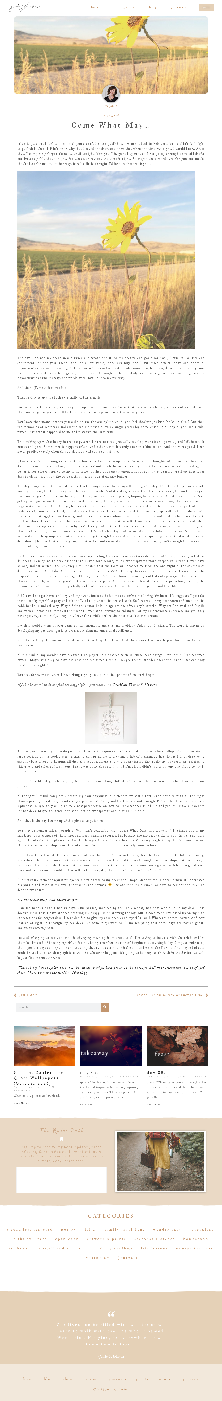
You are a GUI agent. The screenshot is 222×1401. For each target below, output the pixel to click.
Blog (153, 7)
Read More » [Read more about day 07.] (88, 1104)
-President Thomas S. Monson (133, 685)
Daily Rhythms (116, 1248)
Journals (179, 7)
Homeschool (197, 1239)
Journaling (202, 1229)
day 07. (89, 1072)
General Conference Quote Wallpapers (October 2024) (39, 1078)
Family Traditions (125, 1229)
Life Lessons (154, 1248)
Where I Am (97, 1258)
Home (96, 7)
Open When (67, 1239)
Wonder (166, 1379)
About (68, 1379)
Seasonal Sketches (154, 1239)
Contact (91, 1379)
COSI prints (125, 7)
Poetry (68, 1229)
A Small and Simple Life (65, 1248)
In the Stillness (29, 1239)
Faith (90, 1229)
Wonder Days (167, 1229)
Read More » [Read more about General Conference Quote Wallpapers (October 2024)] (22, 1103)
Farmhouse (18, 1248)
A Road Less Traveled (30, 1229)
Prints (142, 1379)
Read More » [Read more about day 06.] (155, 1104)
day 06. (156, 1072)
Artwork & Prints (106, 1239)
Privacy (191, 1379)
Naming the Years (196, 1248)
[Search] (105, 1007)
